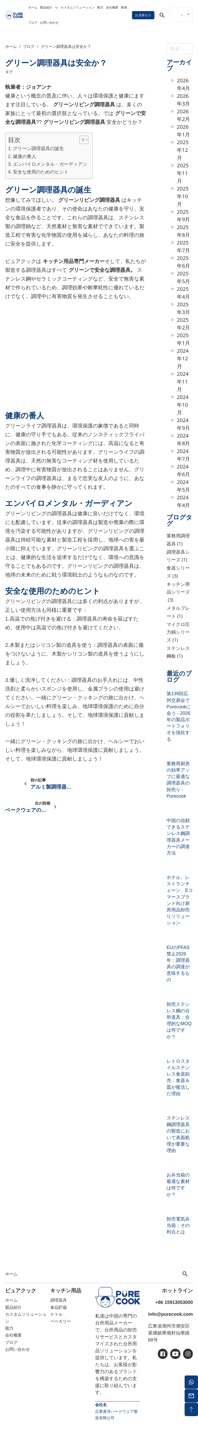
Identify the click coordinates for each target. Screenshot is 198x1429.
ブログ (32, 22)
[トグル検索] (162, 15)
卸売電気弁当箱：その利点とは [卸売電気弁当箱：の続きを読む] (178, 1225)
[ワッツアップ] (191, 1382)
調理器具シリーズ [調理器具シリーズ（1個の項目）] (178, 556)
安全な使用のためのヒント (41, 172)
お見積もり (143, 15)
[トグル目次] (81, 139)
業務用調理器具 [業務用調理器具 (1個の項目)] (178, 540)
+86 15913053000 (174, 1302)
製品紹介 (46, 7)
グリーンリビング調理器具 (84, 104)
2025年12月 (183, 150)
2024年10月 (183, 405)
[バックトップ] (191, 1409)
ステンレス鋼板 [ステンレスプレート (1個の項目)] (178, 652)
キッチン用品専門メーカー (74, 261)
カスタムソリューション (78, 7)
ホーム (32, 7)
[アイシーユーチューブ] (175, 1354)
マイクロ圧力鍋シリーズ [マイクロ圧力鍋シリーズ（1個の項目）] (178, 632)
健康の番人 (24, 156)
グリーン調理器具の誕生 (38, 148)
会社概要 (112, 7)
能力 (100, 7)
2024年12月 (183, 358)
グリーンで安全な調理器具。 (102, 270)
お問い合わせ (49, 22)
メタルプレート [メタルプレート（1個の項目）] (178, 612)
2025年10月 (183, 196)
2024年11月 (183, 381)
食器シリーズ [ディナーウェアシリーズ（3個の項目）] (178, 572)
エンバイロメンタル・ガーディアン (50, 164)
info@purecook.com (170, 1314)
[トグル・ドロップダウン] (56, 7)
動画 (124, 7)
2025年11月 (183, 173)
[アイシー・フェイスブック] (163, 1354)
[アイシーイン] (188, 1354)
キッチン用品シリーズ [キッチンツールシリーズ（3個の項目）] (178, 592)
